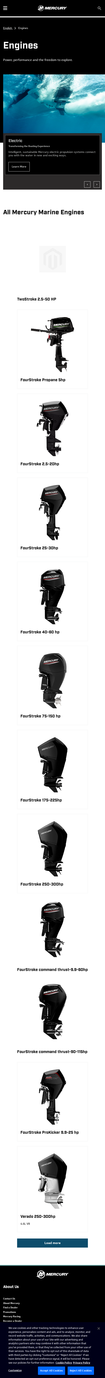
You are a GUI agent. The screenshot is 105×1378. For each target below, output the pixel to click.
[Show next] (97, 184)
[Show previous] (87, 184)
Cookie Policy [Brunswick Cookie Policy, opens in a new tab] (64, 1363)
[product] (52, 349)
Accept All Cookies (51, 1370)
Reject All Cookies (81, 1370)
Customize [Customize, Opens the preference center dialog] (15, 1370)
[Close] (98, 1328)
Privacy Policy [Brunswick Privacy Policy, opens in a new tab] (81, 1363)
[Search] (99, 8)
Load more (52, 1243)
